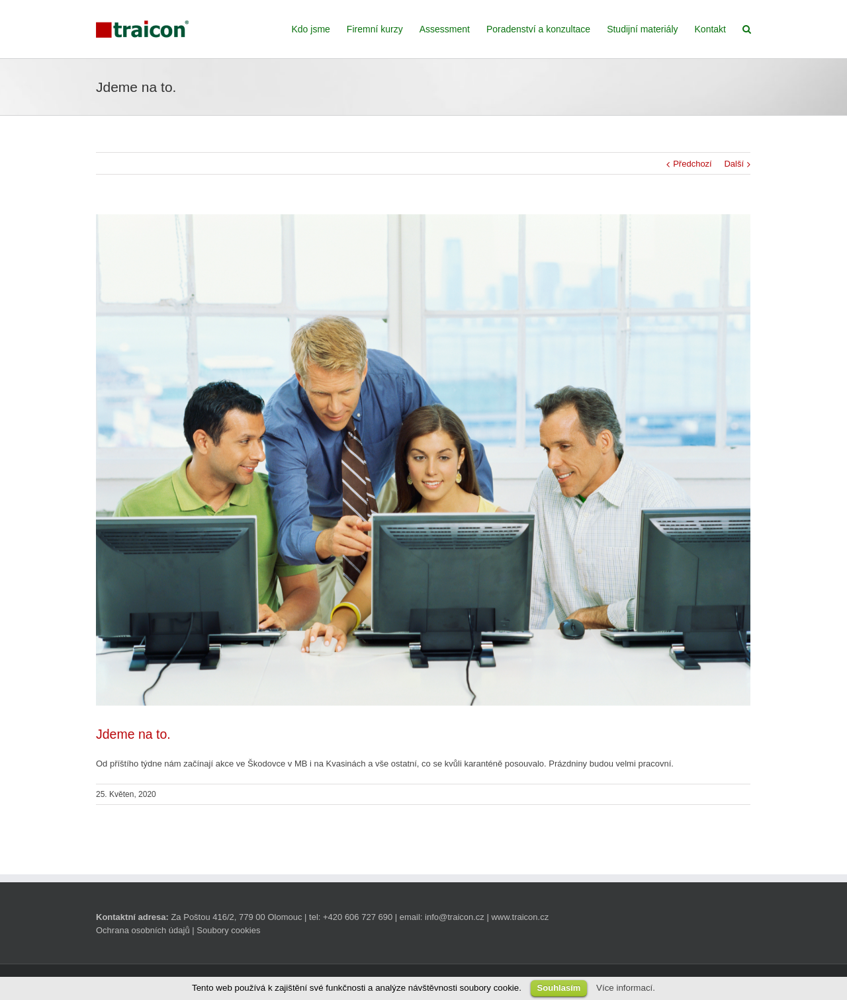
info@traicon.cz (454, 917)
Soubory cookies (228, 930)
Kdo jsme (311, 29)
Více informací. (625, 988)
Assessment (445, 29)
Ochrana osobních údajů (143, 930)
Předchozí (692, 164)
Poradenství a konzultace (538, 29)
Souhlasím (559, 988)
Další (734, 164)
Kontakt (710, 29)
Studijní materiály (642, 29)
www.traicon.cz (520, 917)
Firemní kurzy (375, 29)
